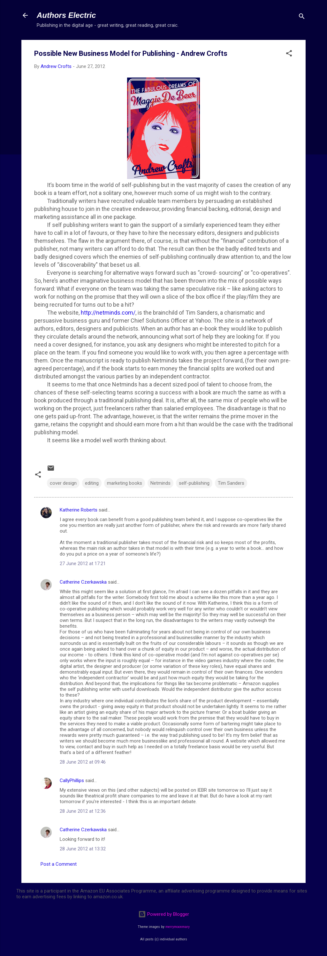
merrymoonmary (177, 927)
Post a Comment (59, 864)
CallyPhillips (72, 780)
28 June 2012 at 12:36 (83, 811)
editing (92, 483)
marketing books (124, 483)
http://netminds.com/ (108, 312)
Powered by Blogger (163, 914)
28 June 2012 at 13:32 (83, 849)
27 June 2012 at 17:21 (83, 563)
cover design (63, 483)
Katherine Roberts (78, 510)
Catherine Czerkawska (83, 582)
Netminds (160, 483)
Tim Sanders (231, 483)
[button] (289, 54)
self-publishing (194, 483)
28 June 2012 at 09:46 (83, 762)
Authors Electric (66, 15)
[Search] (302, 17)
